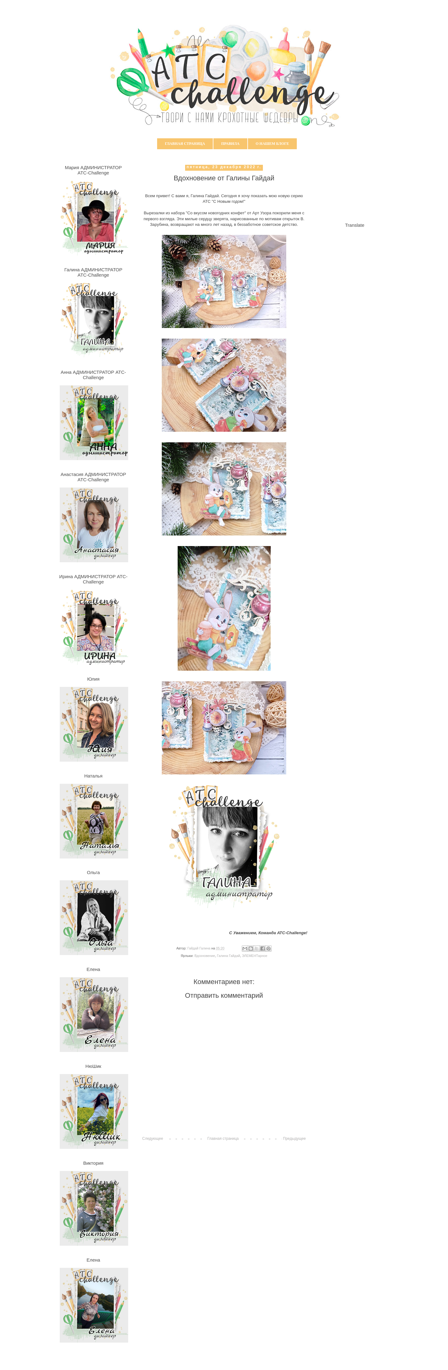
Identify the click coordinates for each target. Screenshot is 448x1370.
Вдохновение (204, 956)
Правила (230, 143)
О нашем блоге (272, 143)
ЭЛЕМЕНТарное (254, 956)
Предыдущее (294, 1138)
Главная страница (185, 143)
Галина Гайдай (228, 956)
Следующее (152, 1138)
